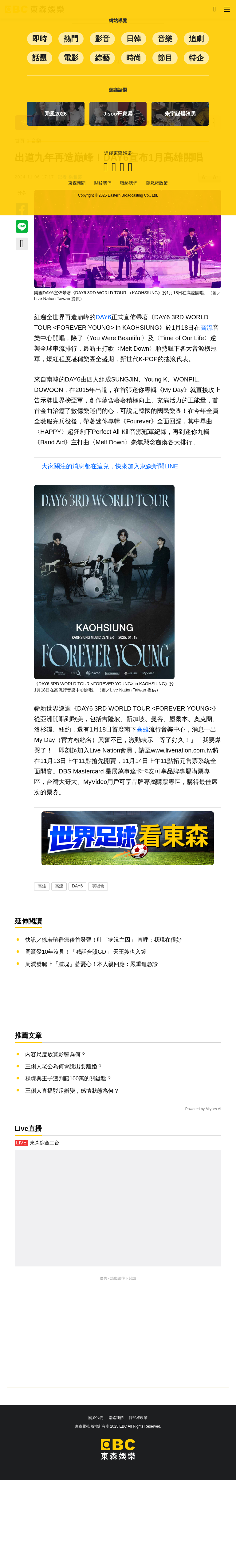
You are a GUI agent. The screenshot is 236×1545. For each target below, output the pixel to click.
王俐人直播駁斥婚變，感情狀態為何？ (72, 1091)
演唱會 (98, 885)
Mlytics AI (213, 1109)
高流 (206, 327)
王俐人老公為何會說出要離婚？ (64, 1066)
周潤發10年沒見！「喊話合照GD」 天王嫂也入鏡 (85, 952)
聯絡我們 (116, 1418)
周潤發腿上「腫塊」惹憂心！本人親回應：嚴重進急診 (91, 964)
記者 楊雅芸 (70, 176)
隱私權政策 (138, 1418)
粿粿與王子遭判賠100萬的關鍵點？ (68, 1078)
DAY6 (103, 317)
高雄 (142, 729)
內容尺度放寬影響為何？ (55, 1054)
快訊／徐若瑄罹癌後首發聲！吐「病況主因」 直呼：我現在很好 (103, 940)
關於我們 (95, 1418)
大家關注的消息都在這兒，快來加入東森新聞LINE (109, 466)
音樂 (36, 140)
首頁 (20, 140)
